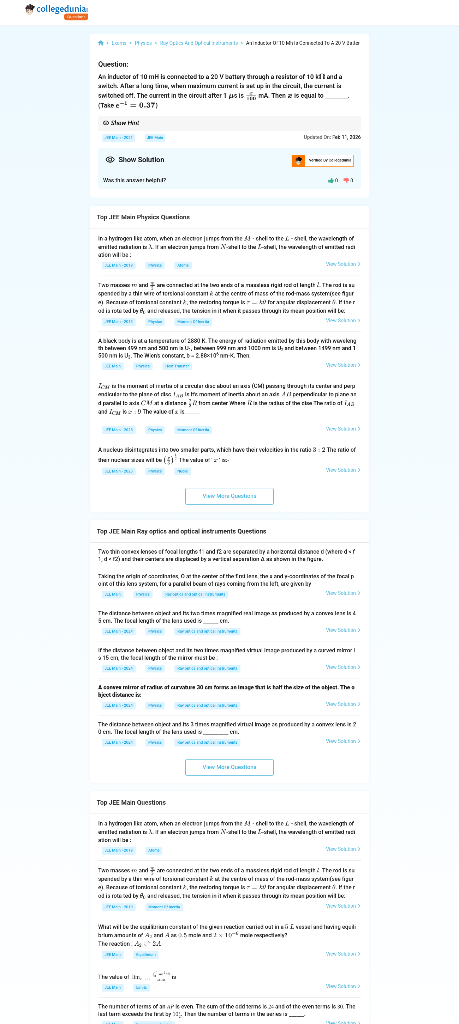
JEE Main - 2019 (119, 265)
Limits (141, 987)
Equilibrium (146, 954)
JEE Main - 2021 (119, 137)
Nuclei (182, 471)
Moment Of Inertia (193, 321)
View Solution (343, 264)
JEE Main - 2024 (119, 631)
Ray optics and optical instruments (195, 594)
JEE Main (155, 137)
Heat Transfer (177, 366)
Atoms (183, 265)
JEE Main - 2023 (119, 430)
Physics (155, 265)
